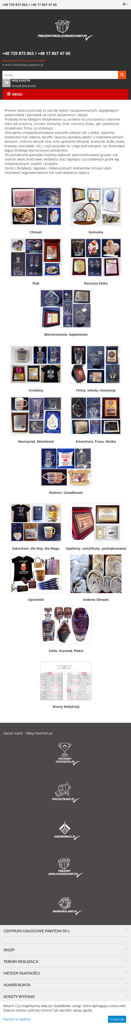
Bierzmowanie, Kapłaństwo (65, 312)
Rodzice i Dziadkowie (65, 470)
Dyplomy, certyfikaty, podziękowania (96, 526)
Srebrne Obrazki (95, 577)
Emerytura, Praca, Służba (95, 419)
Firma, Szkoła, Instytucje (95, 368)
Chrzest (35, 209)
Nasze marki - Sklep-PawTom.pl (27, 733)
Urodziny (35, 368)
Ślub (35, 261)
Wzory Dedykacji (65, 684)
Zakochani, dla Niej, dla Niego (35, 526)
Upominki (35, 577)
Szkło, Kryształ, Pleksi (65, 628)
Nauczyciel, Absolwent (35, 419)
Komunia (95, 209)
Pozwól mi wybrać (17, 1019)
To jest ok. (117, 1019)
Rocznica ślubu (95, 261)
